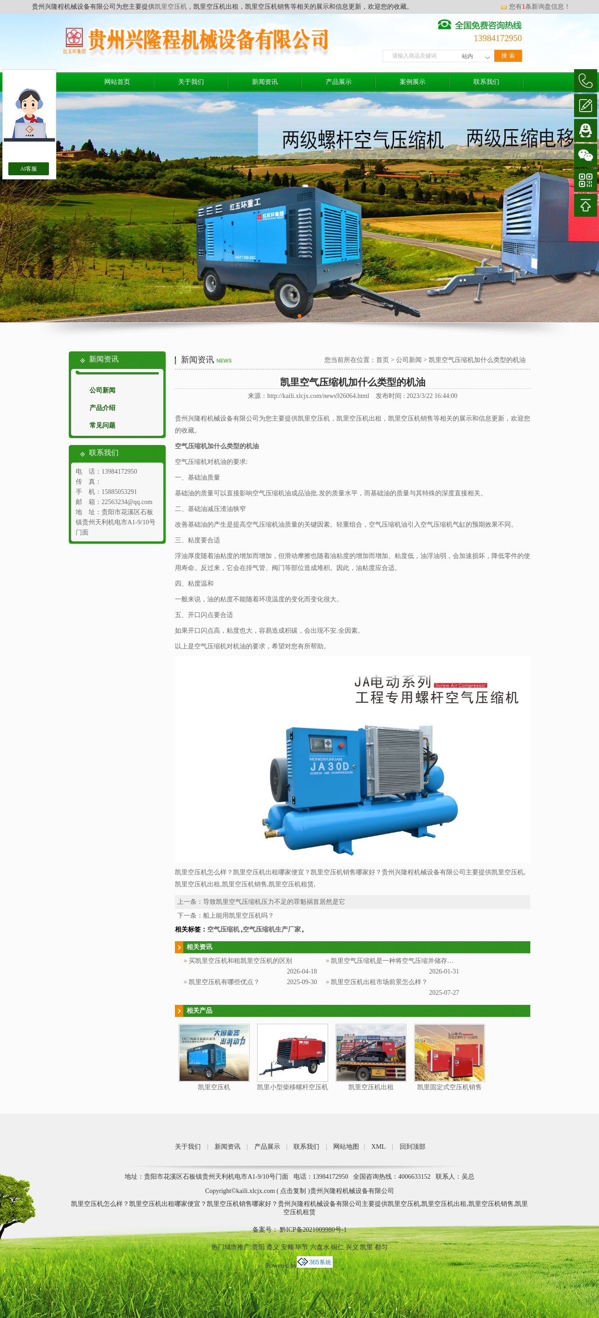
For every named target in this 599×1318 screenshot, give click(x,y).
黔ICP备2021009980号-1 (312, 1229)
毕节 (301, 1247)
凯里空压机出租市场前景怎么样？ (379, 982)
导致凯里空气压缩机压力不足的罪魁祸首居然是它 (274, 901)
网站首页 (117, 81)
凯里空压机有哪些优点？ (224, 982)
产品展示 (339, 81)
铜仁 (337, 1247)
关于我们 (191, 81)
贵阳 (258, 1247)
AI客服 (28, 169)
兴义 (352, 1247)
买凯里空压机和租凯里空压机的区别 (240, 960)
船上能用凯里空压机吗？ (238, 915)
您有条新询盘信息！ (535, 6)
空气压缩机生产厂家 (272, 929)
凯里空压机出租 (371, 1087)
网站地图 (346, 1146)
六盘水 (319, 1247)
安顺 (287, 1247)
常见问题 (102, 425)
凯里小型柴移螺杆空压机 (292, 1087)
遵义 (272, 1247)
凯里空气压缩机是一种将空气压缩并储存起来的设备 (405, 960)
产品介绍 (102, 407)
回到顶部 (412, 1146)
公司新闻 (102, 390)
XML (378, 1146)
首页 (382, 359)
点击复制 (293, 1190)
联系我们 (486, 81)
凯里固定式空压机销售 (449, 1087)
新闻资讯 (265, 81)
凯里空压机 (171, 6)
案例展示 (412, 81)
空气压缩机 (223, 929)
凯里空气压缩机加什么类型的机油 (477, 359)
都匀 (381, 1247)
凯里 (366, 1247)
